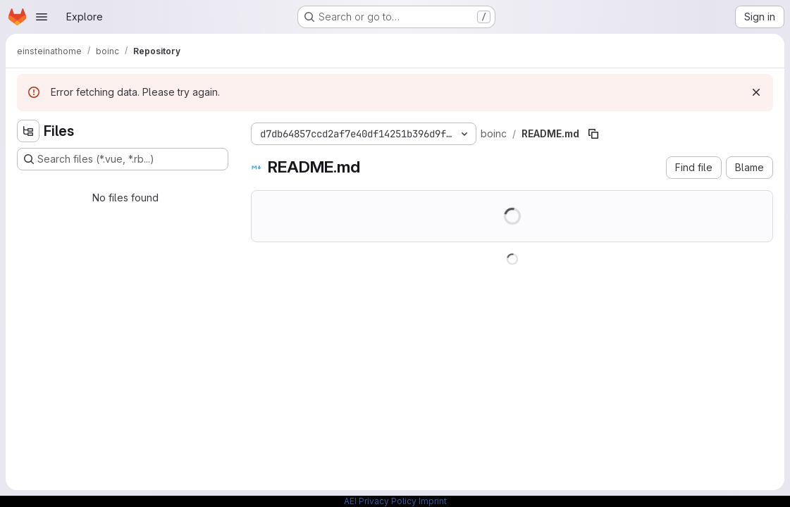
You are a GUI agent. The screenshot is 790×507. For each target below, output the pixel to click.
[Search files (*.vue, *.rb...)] (122, 159)
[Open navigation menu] (41, 17)
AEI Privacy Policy (380, 501)
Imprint (433, 501)
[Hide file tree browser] (28, 131)
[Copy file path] (593, 134)
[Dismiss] (756, 92)
